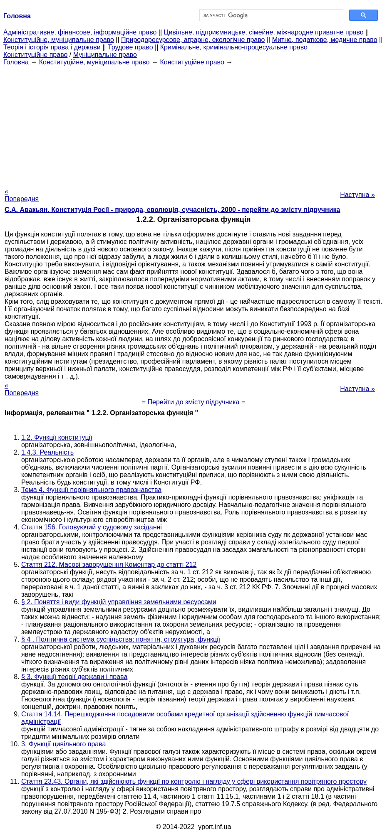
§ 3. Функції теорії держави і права (74, 676)
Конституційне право (35, 54)
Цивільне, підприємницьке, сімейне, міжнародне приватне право (264, 32)
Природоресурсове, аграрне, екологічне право (193, 39)
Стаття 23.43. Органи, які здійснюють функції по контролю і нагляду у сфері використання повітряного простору (194, 781)
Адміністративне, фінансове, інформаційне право (79, 32)
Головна (16, 62)
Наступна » (357, 194)
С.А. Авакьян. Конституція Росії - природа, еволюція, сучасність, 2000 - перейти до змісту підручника (172, 209)
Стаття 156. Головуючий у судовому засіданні (91, 527)
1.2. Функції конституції (56, 437)
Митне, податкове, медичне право (324, 39)
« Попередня (22, 195)
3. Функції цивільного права (63, 744)
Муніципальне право (105, 54)
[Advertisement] (193, 124)
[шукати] (270, 15)
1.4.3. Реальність (47, 452)
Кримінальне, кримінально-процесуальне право (234, 47)
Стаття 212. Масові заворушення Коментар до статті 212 (108, 564)
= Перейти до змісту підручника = (194, 402)
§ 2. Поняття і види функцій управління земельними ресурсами (118, 601)
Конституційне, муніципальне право (58, 39)
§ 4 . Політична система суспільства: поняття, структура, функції (120, 639)
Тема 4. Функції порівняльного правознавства (91, 489)
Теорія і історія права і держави (52, 47)
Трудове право (130, 47)
